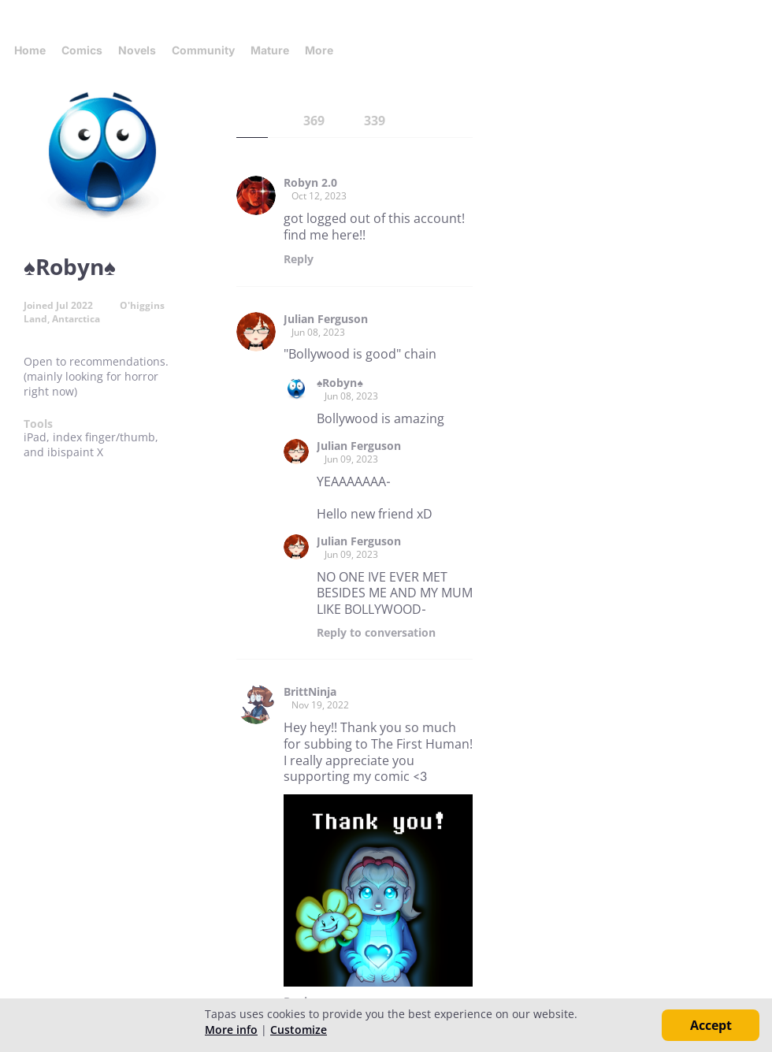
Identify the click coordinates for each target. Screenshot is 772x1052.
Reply (299, 259)
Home (30, 50)
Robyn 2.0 (310, 183)
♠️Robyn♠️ (340, 383)
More (324, 50)
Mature (270, 50)
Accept (711, 1025)
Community (203, 50)
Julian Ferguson (326, 319)
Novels (137, 50)
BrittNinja (310, 692)
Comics (81, 50)
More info (231, 1029)
